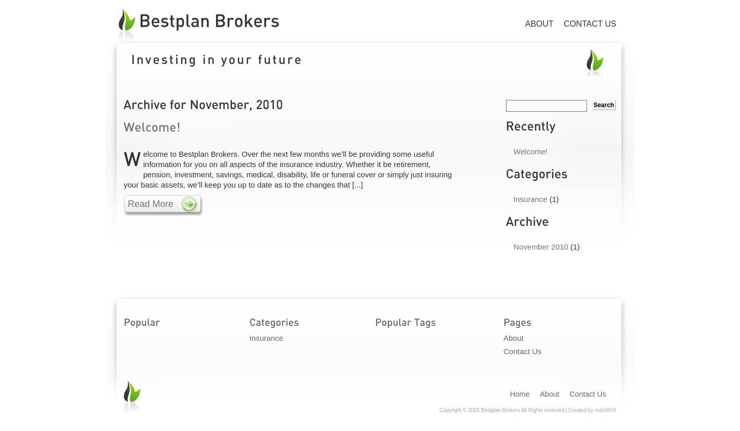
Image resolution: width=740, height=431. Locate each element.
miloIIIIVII (605, 410)
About (539, 23)
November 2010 (541, 246)
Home (520, 394)
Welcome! (531, 151)
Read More (150, 204)
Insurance (531, 199)
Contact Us (589, 23)
